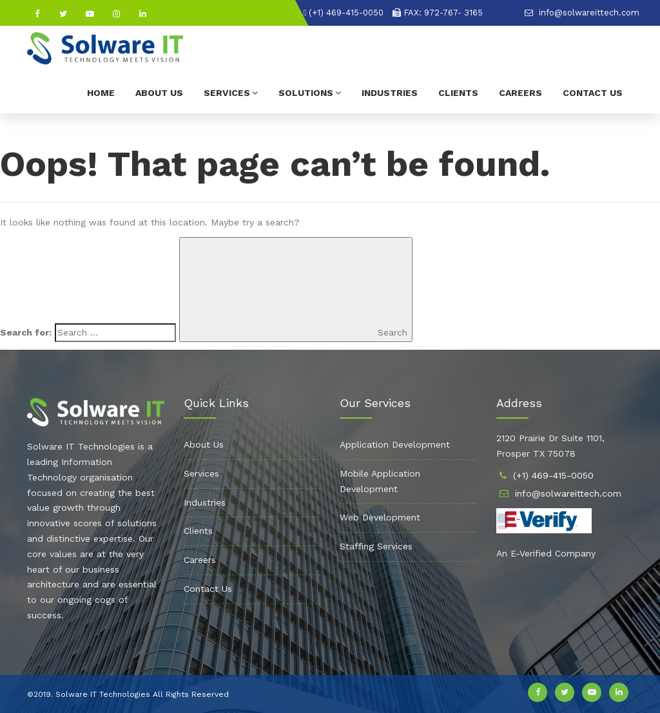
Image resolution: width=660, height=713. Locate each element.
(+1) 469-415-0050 (344, 12)
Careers (520, 93)
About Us (159, 93)
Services (231, 92)
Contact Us (593, 93)
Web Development (380, 517)
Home (101, 93)
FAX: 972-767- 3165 (438, 12)
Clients (458, 93)
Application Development (395, 444)
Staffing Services (376, 546)
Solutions (309, 92)
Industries (390, 93)
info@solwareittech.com (582, 12)
